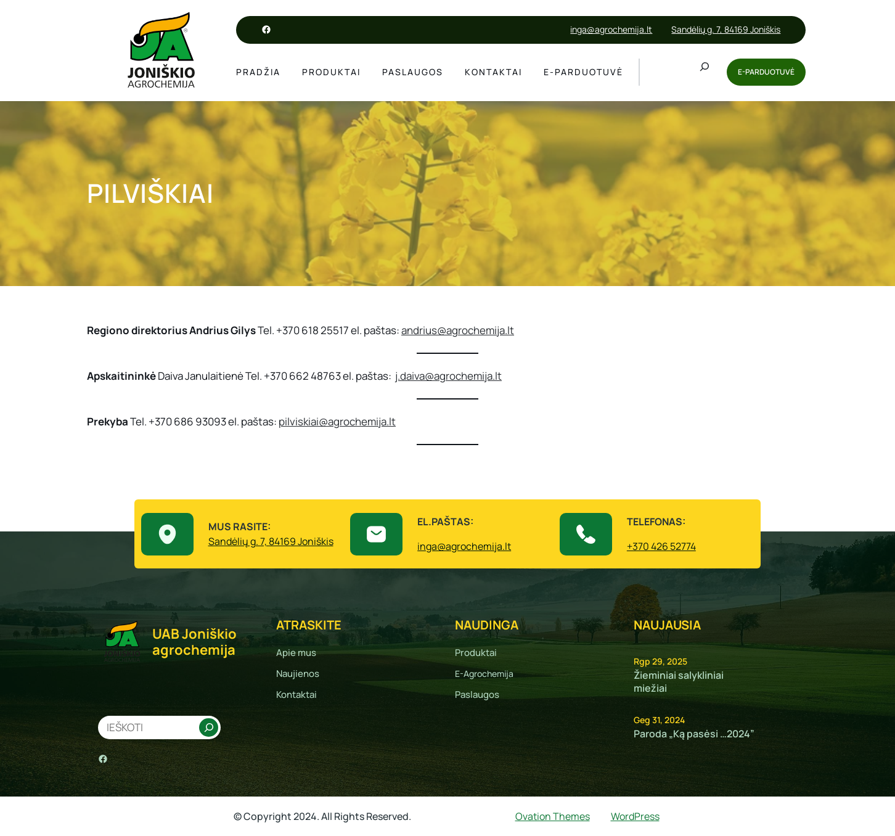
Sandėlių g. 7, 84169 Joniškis (725, 29)
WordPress (635, 816)
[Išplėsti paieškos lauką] (704, 72)
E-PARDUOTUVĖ (766, 72)
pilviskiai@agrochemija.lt (337, 421)
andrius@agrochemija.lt (457, 330)
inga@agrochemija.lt (611, 29)
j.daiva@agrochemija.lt (448, 376)
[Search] (208, 727)
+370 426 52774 (661, 546)
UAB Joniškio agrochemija (194, 642)
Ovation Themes (552, 816)
